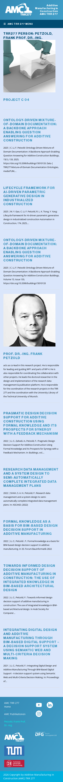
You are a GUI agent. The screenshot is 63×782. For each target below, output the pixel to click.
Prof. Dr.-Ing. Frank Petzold (23, 356)
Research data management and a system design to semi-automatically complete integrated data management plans (30, 477)
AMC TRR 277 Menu (18, 24)
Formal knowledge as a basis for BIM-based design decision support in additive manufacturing (30, 527)
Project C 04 (16, 99)
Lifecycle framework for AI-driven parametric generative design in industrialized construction (29, 196)
